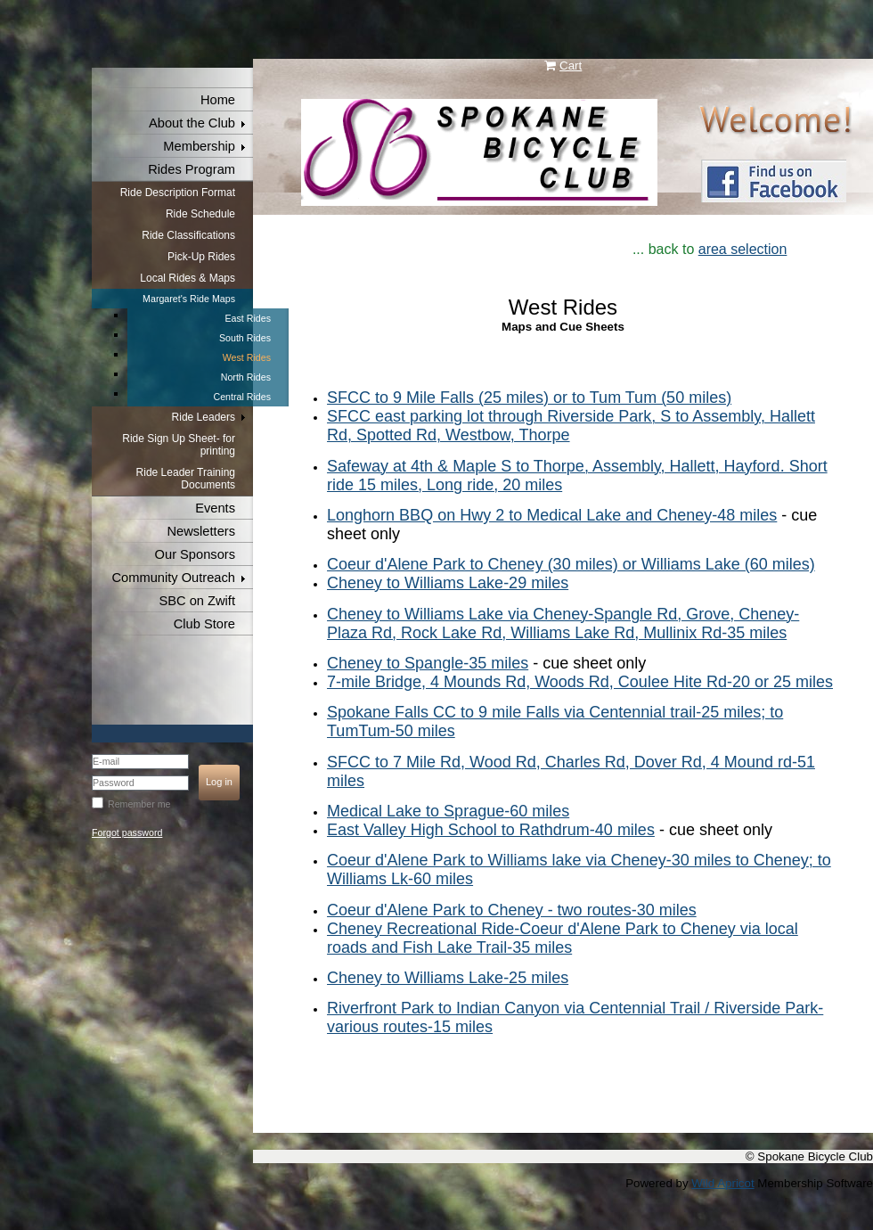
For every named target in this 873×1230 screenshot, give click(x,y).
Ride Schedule (200, 214)
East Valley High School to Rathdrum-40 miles (491, 830)
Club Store (204, 624)
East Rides (247, 318)
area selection (742, 249)
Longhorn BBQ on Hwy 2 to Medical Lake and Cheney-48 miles (552, 515)
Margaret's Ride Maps (189, 298)
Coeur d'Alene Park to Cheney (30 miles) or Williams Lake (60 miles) (571, 564)
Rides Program (191, 169)
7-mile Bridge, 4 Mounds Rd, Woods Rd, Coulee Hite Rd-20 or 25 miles (580, 682)
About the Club (192, 123)
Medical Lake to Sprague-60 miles (448, 811)
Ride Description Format (177, 192)
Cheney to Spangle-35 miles (427, 663)
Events (215, 508)
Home (217, 100)
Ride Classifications (188, 235)
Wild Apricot (722, 1183)
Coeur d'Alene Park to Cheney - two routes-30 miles (512, 910)
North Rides (246, 377)
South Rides (245, 337)
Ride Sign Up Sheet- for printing (178, 444)
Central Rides (242, 396)
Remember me (139, 804)
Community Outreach (173, 577)
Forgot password (127, 832)
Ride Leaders (203, 417)
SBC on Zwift (197, 601)
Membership (199, 146)
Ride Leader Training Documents (185, 478)
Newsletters (201, 531)
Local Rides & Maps (187, 278)
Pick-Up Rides (201, 256)
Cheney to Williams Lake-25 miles (447, 978)
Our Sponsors (195, 554)
